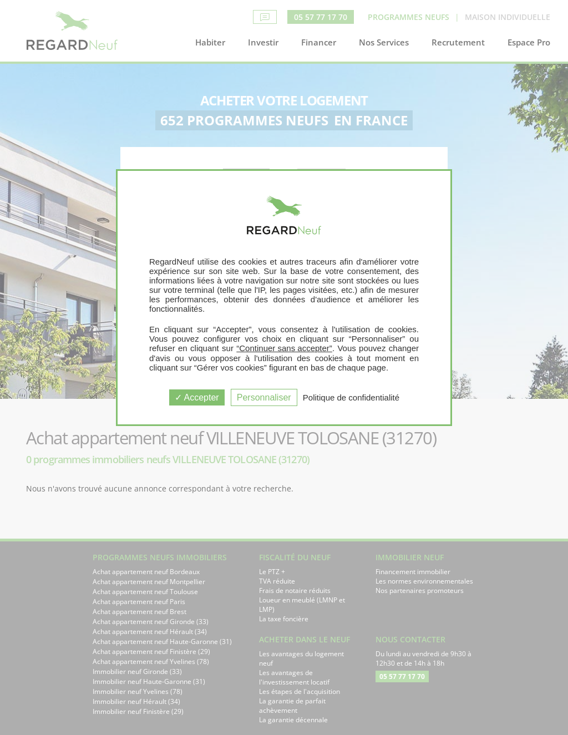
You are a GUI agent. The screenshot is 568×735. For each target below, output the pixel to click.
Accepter (197, 397)
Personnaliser (264, 397)
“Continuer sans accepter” (284, 348)
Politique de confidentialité (351, 397)
